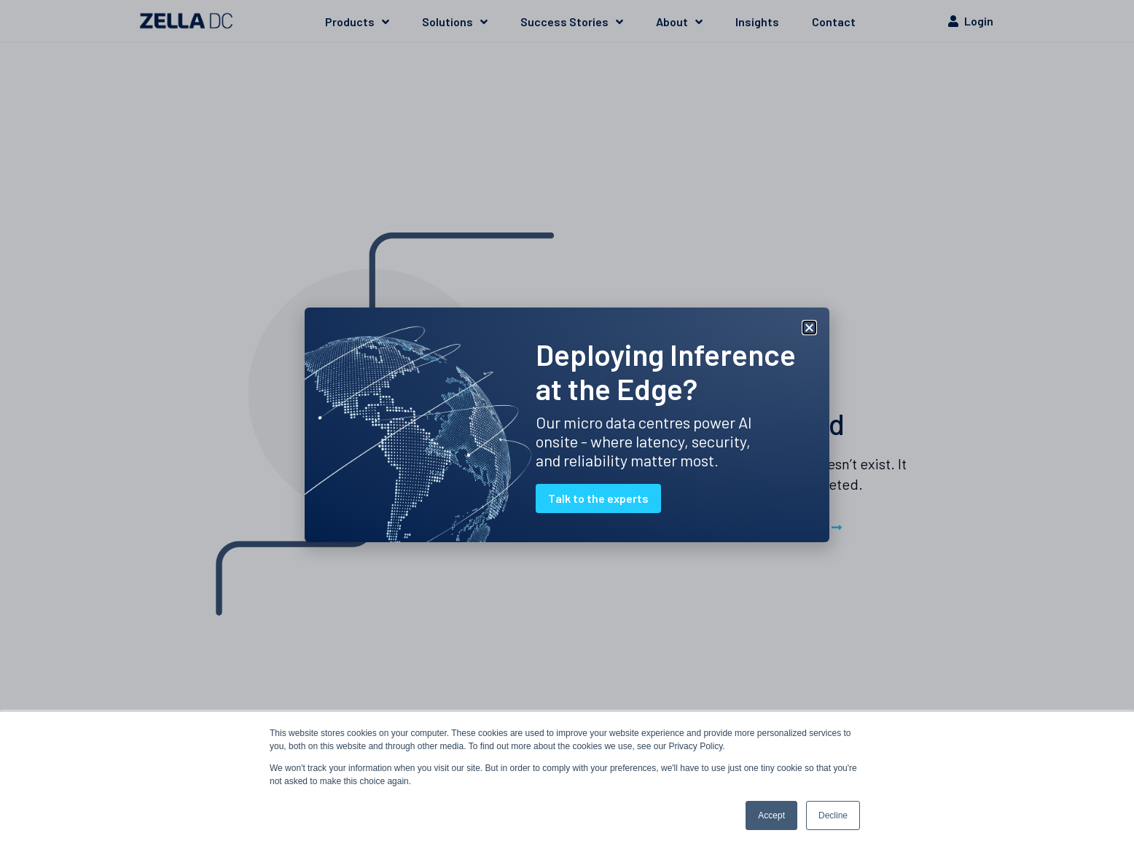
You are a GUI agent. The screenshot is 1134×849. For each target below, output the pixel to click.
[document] (567, 424)
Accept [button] (771, 815)
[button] (809, 327)
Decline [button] (833, 815)
